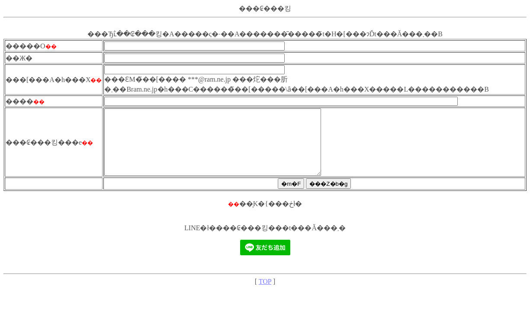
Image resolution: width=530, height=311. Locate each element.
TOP (265, 294)
